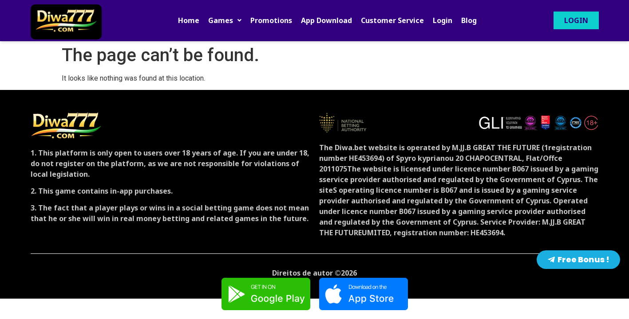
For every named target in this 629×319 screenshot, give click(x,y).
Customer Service (392, 20)
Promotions (271, 20)
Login (442, 20)
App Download (326, 20)
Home (188, 20)
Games (224, 20)
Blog (469, 20)
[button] (225, 20)
